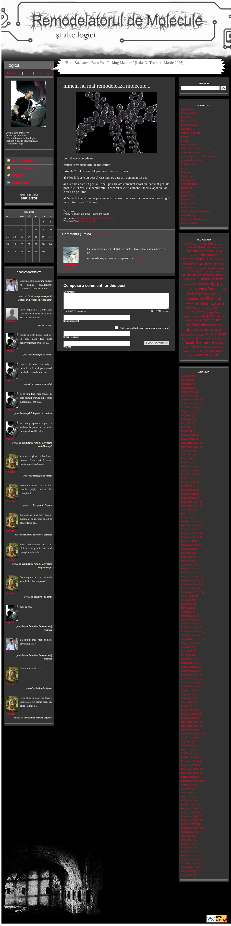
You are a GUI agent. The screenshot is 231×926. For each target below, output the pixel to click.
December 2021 (189, 399)
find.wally (189, 289)
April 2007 (186, 847)
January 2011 (188, 670)
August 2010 (188, 690)
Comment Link (141, 258)
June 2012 (186, 604)
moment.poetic (194, 320)
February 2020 (189, 466)
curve (199, 268)
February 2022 (189, 391)
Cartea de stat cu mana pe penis (198, 156)
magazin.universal (191, 316)
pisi (206, 334)
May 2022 (186, 380)
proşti (221, 334)
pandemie (207, 330)
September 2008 (190, 780)
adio (188, 244)
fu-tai (223, 289)
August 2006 (188, 871)
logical (10, 350)
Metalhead (186, 187)
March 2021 (187, 431)
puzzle (186, 338)
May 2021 (186, 423)
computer (218, 259)
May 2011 (186, 655)
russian (219, 342)
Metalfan (185, 199)
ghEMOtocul (187, 109)
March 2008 (187, 804)
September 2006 (190, 867)
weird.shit (201, 355)
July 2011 (186, 647)
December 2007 (189, 816)
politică (212, 334)
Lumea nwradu (189, 144)
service (208, 347)
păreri (218, 329)
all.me (208, 244)
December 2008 (189, 769)
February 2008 (189, 808)
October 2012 (188, 588)
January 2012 (188, 623)
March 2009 (187, 757)
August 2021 (188, 411)
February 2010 (189, 714)
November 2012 (189, 584)
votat (190, 355)
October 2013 (188, 541)
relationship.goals (208, 338)
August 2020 (188, 450)
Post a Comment (101, 234)
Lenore (185, 136)
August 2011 (188, 643)
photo (198, 334)
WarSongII (186, 128)
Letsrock (185, 191)
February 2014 (189, 525)
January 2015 (188, 497)
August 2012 (188, 596)
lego (217, 312)
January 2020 (188, 470)
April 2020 (186, 462)
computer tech (190, 263)
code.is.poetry (193, 259)
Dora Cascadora (189, 125)
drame (187, 279)
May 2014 (186, 513)
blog (218, 251)
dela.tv (189, 271)
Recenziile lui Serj (190, 152)
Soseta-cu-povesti (190, 132)
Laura (184, 168)
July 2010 (186, 694)
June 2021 (186, 419)
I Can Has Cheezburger (193, 219)
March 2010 (187, 710)
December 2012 (189, 580)
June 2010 (186, 698)
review (221, 338)
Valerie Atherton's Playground (196, 211)
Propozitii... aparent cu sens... (197, 148)
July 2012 (186, 600)
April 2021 (186, 427)
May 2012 (186, 607)
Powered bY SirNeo (191, 160)
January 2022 (188, 395)
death (215, 268)
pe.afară (187, 334)
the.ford (209, 351)
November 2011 (189, 631)
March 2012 (187, 615)
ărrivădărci (201, 247)
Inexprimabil (187, 180)
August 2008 (188, 784)
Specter (10, 471)
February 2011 (189, 666)
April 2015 (186, 486)
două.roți (220, 274)
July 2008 (186, 788)
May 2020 (186, 458)
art (209, 247)
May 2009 (186, 749)
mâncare (220, 316)
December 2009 (189, 721)
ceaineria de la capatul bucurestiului (94, 218)
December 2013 (189, 533)
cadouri (193, 255)
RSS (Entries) (22, 161)
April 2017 (186, 478)
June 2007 (186, 839)
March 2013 (187, 568)
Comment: (69, 291)
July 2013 (186, 552)
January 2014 (188, 529)
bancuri (215, 247)
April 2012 (186, 611)
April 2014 (186, 517)
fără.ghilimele (202, 284)
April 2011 (186, 659)
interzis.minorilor (204, 308)
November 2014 (189, 505)
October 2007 (188, 824)
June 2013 (186, 556)
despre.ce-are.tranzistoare (208, 271)
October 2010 (188, 682)
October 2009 (188, 729)
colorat (208, 259)
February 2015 (189, 493)
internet (190, 308)
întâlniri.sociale (210, 303)
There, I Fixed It (189, 223)
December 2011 (189, 627)
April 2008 (186, 800)
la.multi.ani (197, 312)
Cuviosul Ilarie (188, 164)
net (203, 325)
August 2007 (188, 831)
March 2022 (187, 387)
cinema (213, 255)
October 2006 (188, 863)
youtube (214, 355)
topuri (220, 351)
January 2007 (188, 859)
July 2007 (186, 835)
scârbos (187, 347)
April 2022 (186, 383)
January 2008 (188, 812)
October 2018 (188, 474)
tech (199, 351)
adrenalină (197, 244)
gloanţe (192, 298)
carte (202, 255)
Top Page (13, 73)
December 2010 (189, 674)
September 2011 (190, 639)
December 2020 (189, 442)
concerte (207, 263)
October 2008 (188, 776)
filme (217, 284)
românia (206, 342)
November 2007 (189, 820)
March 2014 (187, 521)
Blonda (185, 140)
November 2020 (189, 446)
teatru (193, 351)
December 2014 (189, 501)
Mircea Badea (188, 203)
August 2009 (188, 737)
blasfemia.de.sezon (199, 251)
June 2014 (186, 509)
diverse (210, 274)
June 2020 (186, 454)
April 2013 (186, 564)
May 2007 (186, 843)
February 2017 (189, 482)
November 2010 (189, 678)
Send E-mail (21, 183)
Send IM (18, 175)
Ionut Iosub (187, 176)
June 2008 (186, 792)
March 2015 (187, 490)
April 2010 (186, 706)
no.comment (214, 324)
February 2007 (189, 855)
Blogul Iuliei (187, 117)
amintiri (192, 247)
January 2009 (188, 765)
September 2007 (190, 828)
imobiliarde (189, 303)
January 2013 (188, 576)
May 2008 (186, 796)
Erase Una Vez (189, 121)
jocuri (218, 308)
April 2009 (186, 753)
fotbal (202, 289)
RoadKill (191, 343)
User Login (43, 73)
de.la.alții (207, 268)
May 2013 (186, 560)
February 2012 (189, 619)
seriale (197, 347)
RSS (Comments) (25, 168)
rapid (194, 338)
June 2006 (186, 875)
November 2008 (189, 773)
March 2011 (187, 662)
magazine (208, 316)
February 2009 (189, 761)
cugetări (188, 268)
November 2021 (189, 403)
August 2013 (188, 548)
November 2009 (189, 725)
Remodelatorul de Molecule (116, 22)
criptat (221, 263)
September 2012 (190, 592)
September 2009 (190, 733)
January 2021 (188, 438)
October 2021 (188, 407)
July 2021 (186, 415)
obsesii (192, 329)
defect (222, 268)
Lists (28, 73)
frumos (213, 289)
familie (188, 284)
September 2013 (190, 545)
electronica (200, 279)
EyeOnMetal (187, 195)
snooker (219, 347)
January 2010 (188, 717)
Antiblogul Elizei (189, 113)
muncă (216, 320)
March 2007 (187, 851)
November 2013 (189, 537)
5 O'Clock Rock (189, 183)
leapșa (211, 312)
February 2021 (189, 435)
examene (217, 279)
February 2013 (189, 572)
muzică (192, 324)
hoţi (218, 298)
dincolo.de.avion (193, 275)
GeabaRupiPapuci (198, 293)
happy (202, 298)
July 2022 (186, 376)
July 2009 (186, 741)
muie (207, 320)
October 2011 (188, 635)
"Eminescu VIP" (88, 221)
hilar (210, 298)
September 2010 (190, 686)
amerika (218, 244)
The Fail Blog (188, 215)
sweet (186, 351)
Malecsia (186, 172)
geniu (216, 293)
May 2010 (186, 702)
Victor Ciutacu (188, 207)
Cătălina (11, 321)
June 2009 (186, 745)
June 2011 (186, 651)
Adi (8, 292)
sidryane (70, 265)
